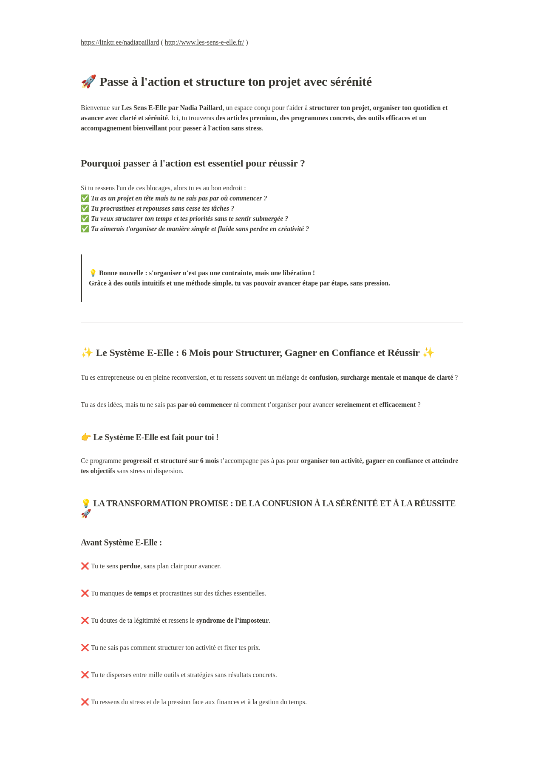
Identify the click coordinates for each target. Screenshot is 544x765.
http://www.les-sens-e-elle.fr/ (204, 42)
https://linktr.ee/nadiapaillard (120, 42)
